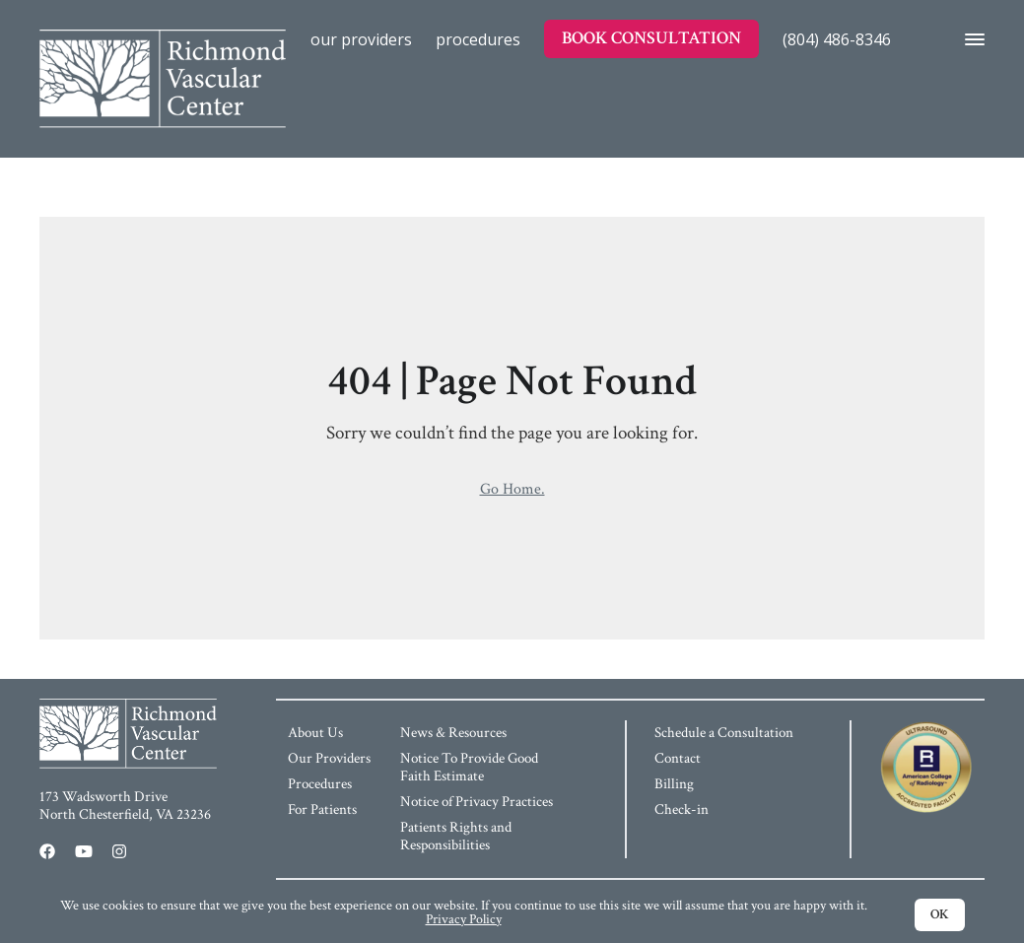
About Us (315, 732)
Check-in (681, 809)
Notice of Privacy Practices (476, 801)
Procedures (478, 39)
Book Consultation (651, 38)
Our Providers (361, 39)
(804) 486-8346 (837, 39)
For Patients (322, 809)
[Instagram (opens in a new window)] (119, 851)
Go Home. (512, 489)
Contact (677, 758)
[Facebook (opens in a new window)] (47, 851)
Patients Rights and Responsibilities (456, 836)
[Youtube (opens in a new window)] (84, 851)
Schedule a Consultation (723, 732)
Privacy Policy (464, 919)
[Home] (162, 39)
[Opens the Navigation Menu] (969, 38)
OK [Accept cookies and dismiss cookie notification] (939, 914)
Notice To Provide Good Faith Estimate (469, 767)
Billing (674, 784)
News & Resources (453, 732)
